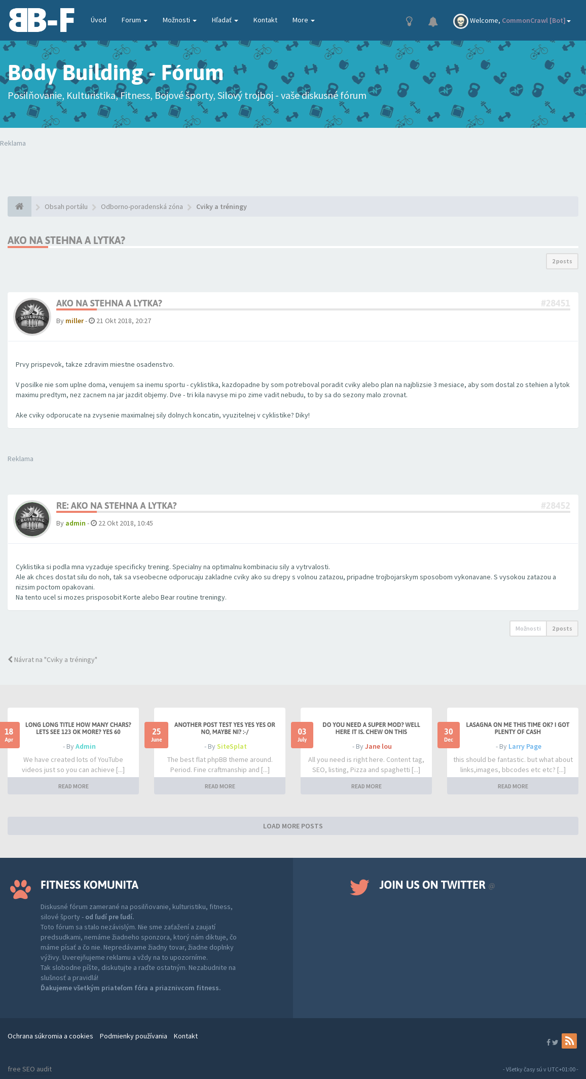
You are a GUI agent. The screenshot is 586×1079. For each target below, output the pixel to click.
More (303, 19)
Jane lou (378, 746)
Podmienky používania (133, 1035)
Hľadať (225, 19)
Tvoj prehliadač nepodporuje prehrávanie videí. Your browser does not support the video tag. (146, 168)
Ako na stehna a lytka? (66, 240)
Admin (86, 746)
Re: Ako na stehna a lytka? (116, 505)
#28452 (555, 505)
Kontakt (265, 19)
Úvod (98, 19)
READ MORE (73, 786)
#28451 (555, 303)
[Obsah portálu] (19, 206)
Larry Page (524, 746)
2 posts (562, 261)
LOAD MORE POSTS (293, 825)
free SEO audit (30, 1068)
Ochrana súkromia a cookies (50, 1035)
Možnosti (180, 19)
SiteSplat (232, 746)
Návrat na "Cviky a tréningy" (52, 659)
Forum (135, 19)
